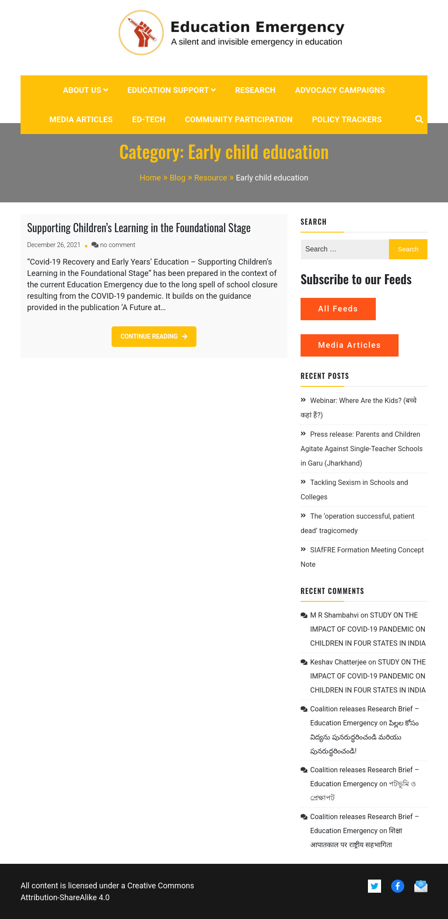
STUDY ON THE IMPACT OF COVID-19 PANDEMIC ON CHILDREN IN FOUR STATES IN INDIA (368, 629)
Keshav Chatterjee (338, 662)
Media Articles (81, 119)
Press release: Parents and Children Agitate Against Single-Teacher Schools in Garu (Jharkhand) (362, 448)
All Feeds (338, 308)
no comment (117, 245)
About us (82, 90)
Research (255, 90)
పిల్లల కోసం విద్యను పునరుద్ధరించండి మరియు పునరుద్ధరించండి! (364, 737)
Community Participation (239, 119)
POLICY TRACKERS (347, 119)
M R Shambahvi (334, 615)
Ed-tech (148, 119)
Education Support (168, 90)
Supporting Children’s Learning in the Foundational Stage (139, 227)
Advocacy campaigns (340, 90)
